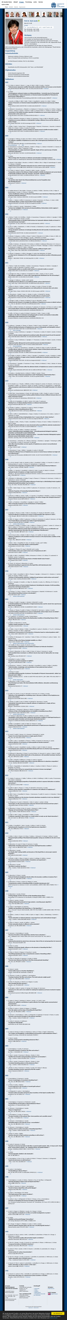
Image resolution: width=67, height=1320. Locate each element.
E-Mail (26, 25)
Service (40, 2)
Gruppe (21, 2)
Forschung (28, 2)
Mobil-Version (51, 1288)
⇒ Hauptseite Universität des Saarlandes (39, 1294)
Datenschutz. (54, 1318)
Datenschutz (36, 1307)
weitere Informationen (19, 524)
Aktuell (16, 2)
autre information (29, 643)
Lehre (35, 2)
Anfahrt (11, 7)
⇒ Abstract (46, 88)
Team (6, 7)
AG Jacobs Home (7, 2)
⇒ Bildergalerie (37, 1292)
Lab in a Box (5, 4)
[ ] (10, 90)
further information (18, 680)
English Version (53, 1294)
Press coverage (17, 330)
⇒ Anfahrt (36, 1291)
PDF (23, 145)
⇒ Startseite (36, 1288)
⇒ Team (35, 1290)
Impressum (22, 7)
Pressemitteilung (12, 145)
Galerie (16, 7)
